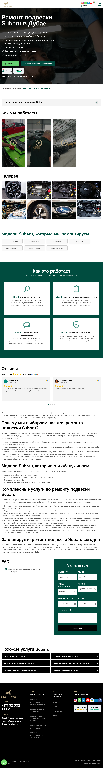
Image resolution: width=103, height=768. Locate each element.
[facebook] (100, 700)
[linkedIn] (96, 700)
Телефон (82, 572)
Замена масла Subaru (14, 656)
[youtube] (91, 3)
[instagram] (82, 3)
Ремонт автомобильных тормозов (37, 735)
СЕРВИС (81, 584)
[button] (48, 404)
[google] (94, 2)
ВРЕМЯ (81, 598)
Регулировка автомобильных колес (37, 719)
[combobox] (82, 577)
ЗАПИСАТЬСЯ (77, 628)
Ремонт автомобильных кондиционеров (37, 702)
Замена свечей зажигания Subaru (20, 670)
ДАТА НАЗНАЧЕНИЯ (66, 598)
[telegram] (88, 3)
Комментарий (64, 610)
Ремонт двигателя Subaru (66, 670)
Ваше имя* (63, 572)
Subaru (17, 88)
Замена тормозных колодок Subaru (71, 663)
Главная (6, 88)
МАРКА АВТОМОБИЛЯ (64, 585)
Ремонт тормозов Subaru (66, 656)
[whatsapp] (85, 3)
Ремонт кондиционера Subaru (19, 663)
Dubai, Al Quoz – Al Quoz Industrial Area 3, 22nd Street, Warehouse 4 (12, 721)
